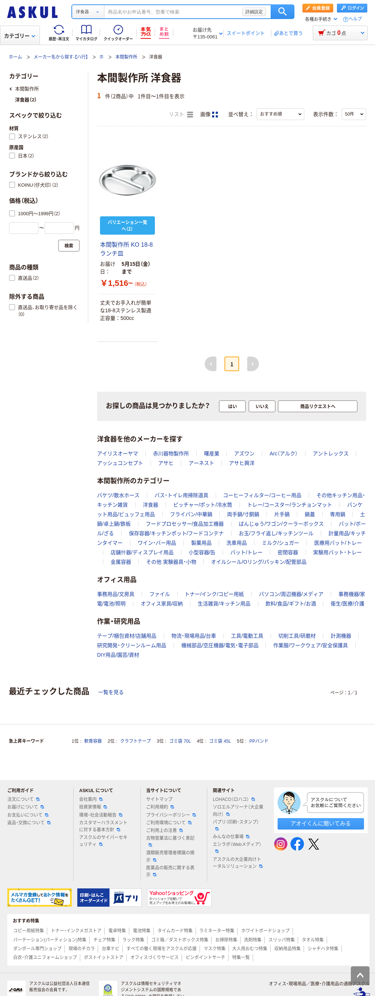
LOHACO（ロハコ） (234, 799)
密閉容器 (288, 552)
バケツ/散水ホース (118, 495)
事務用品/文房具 (115, 594)
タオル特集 (313, 940)
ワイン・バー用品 (157, 543)
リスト (181, 114)
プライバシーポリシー (171, 815)
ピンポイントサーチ (205, 957)
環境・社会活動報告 (100, 815)
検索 (282, 11)
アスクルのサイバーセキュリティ (103, 841)
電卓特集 (117, 930)
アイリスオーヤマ (117, 453)
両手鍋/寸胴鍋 (243, 514)
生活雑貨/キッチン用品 (224, 604)
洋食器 (150, 505)
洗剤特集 (252, 940)
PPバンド (258, 741)
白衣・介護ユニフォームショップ (45, 957)
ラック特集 (133, 940)
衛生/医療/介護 (347, 604)
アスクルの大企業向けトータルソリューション (238, 863)
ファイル (159, 594)
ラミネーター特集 (216, 930)
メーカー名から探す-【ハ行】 (61, 57)
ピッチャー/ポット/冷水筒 (203, 505)
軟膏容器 (93, 741)
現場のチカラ (81, 948)
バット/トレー (246, 552)
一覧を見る (111, 692)
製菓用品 (201, 543)
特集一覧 (241, 957)
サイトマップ (159, 799)
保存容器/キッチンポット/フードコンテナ (176, 533)
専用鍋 (337, 514)
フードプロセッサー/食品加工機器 (185, 524)
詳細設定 (254, 12)
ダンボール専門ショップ (37, 948)
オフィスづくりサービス (154, 957)
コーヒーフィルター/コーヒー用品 (262, 495)
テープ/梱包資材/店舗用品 (126, 636)
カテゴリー (19, 36)
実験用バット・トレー (337, 552)
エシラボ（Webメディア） (237, 847)
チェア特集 (104, 940)
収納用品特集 (287, 948)
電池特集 (142, 930)
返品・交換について (29, 822)
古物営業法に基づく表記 (170, 841)
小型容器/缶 (202, 552)
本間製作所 (126, 57)
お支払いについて (27, 815)
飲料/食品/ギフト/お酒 (291, 604)
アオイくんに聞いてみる (320, 823)
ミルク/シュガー (280, 543)
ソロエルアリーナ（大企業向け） (238, 811)
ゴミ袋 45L (220, 741)
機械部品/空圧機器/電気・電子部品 (220, 645)
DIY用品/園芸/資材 (118, 655)
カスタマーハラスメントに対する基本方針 (103, 826)
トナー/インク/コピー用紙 (214, 594)
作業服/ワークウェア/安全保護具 (310, 645)
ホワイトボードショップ (265, 930)
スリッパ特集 (281, 940)
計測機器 (341, 636)
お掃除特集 (226, 940)
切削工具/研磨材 (297, 636)
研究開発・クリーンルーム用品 (131, 645)
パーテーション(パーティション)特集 (49, 940)
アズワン (244, 453)
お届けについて (25, 807)
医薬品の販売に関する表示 (170, 871)
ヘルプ (355, 19)
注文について (23, 799)
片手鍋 (282, 514)
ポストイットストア (103, 957)
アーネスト (201, 463)
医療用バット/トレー (338, 543)
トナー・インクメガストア (76, 930)
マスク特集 (215, 948)
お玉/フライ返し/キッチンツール (276, 533)
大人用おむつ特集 (249, 948)
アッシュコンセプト (120, 463)
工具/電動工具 (247, 636)
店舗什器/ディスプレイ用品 (142, 552)
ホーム (15, 57)
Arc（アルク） (284, 453)
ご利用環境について (169, 822)
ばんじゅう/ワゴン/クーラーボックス (281, 524)
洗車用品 (236, 543)
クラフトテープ (135, 741)
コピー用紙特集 (28, 930)
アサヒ (166, 463)
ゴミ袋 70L (180, 741)
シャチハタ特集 (323, 948)
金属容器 (121, 562)
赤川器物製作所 (171, 453)
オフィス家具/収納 (162, 604)
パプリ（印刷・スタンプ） (236, 825)
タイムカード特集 (175, 930)
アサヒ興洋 (242, 463)
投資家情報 (93, 807)
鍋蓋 (310, 514)
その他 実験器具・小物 (171, 562)
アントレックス (331, 453)
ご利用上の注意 (164, 830)
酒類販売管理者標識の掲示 (170, 856)
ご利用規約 (160, 807)
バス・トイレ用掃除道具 (181, 495)
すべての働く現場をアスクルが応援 (161, 948)
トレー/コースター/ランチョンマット (289, 505)
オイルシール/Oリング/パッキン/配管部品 (259, 562)
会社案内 (91, 799)
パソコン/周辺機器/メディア (291, 594)
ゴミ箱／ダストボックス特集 (179, 940)
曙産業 (211, 453)
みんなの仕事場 (231, 836)
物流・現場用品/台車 (193, 636)
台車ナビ (110, 948)
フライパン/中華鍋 (191, 514)
